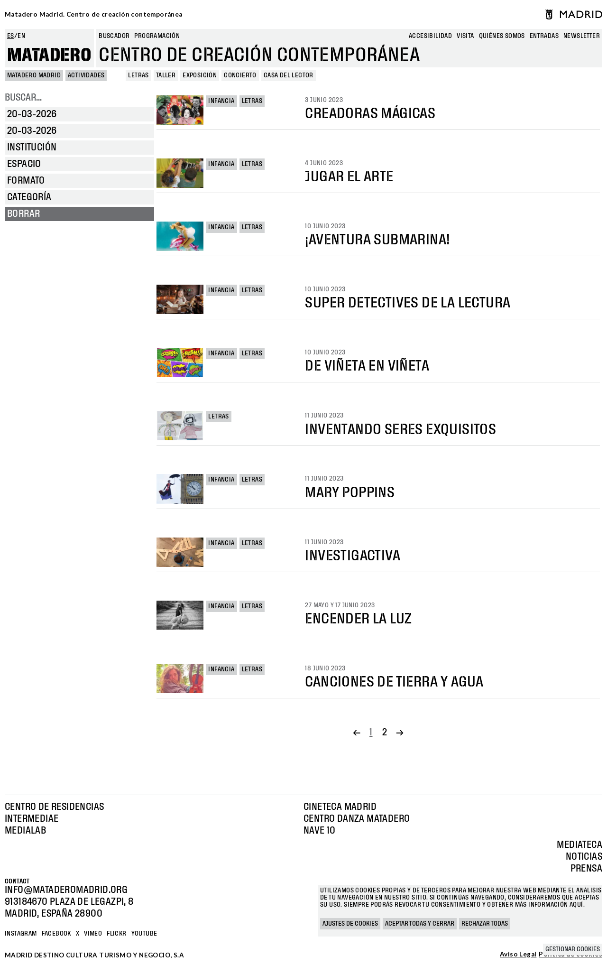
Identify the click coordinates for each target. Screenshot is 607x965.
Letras (252, 101)
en (21, 36)
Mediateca (579, 845)
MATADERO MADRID (34, 75)
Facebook (56, 933)
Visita (465, 36)
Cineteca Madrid (340, 807)
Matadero (49, 55)
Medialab (25, 830)
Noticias (584, 857)
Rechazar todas (484, 923)
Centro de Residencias (54, 807)
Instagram (21, 933)
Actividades (86, 75)
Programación (157, 36)
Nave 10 (320, 830)
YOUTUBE (144, 933)
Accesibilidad (430, 36)
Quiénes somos (502, 36)
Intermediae (31, 819)
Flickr (116, 933)
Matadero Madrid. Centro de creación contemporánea (94, 14)
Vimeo (93, 933)
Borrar (23, 214)
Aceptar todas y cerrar (419, 923)
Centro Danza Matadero (357, 819)
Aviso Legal (518, 954)
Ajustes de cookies (350, 923)
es (10, 36)
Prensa (586, 868)
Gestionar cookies (572, 949)
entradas (544, 36)
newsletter (581, 36)
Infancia (221, 101)
